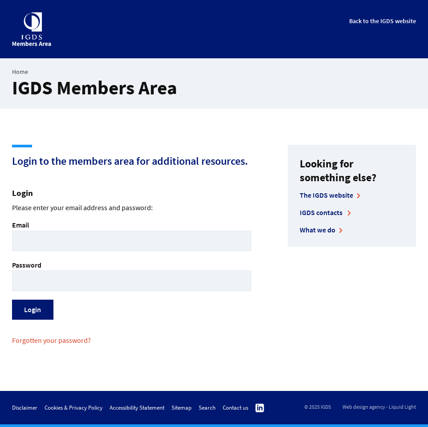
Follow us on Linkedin (259, 408)
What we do (317, 229)
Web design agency (363, 407)
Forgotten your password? (51, 340)
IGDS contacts (322, 212)
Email (131, 235)
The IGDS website (326, 195)
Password (131, 275)
